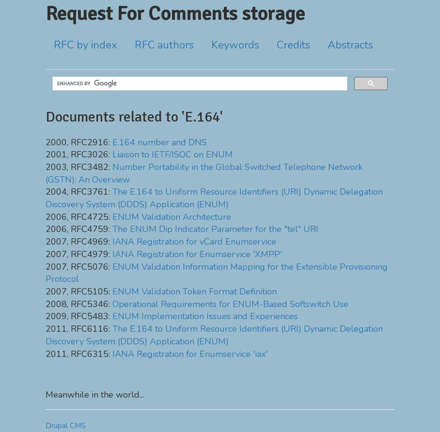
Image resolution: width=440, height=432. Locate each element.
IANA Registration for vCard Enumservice (194, 241)
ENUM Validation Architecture (171, 217)
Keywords (235, 45)
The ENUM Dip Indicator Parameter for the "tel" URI (215, 229)
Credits (293, 45)
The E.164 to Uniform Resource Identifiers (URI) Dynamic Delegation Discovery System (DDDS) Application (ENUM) (214, 198)
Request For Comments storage (175, 13)
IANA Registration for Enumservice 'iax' (189, 354)
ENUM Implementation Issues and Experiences (205, 316)
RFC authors (164, 45)
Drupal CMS (66, 426)
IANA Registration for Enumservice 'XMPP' (197, 254)
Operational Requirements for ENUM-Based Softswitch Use (230, 304)
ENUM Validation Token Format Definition (194, 291)
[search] (199, 83)
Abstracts (350, 45)
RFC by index (85, 45)
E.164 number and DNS (159, 142)
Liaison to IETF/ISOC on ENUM (172, 154)
